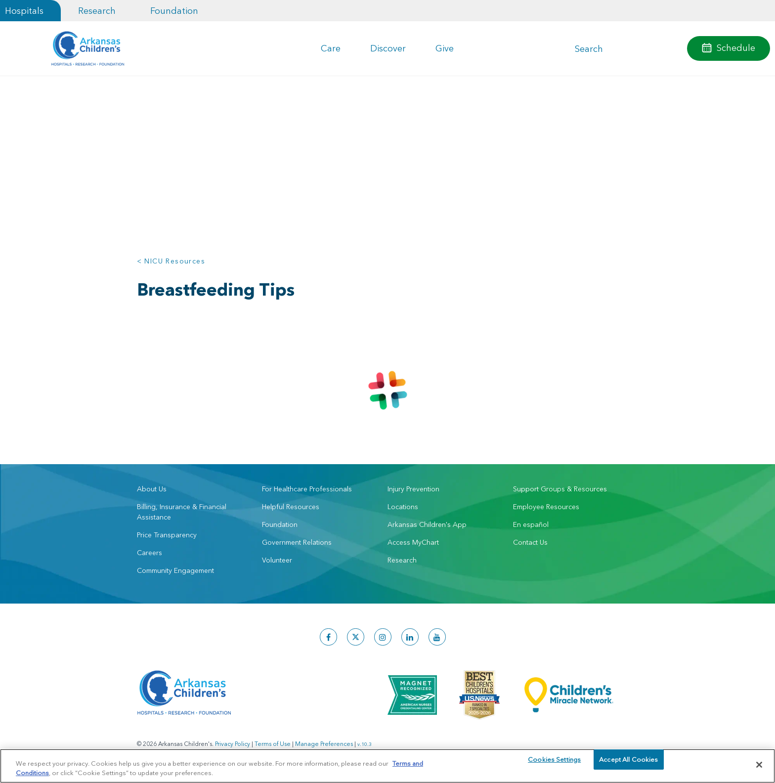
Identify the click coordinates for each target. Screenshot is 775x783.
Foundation (174, 10)
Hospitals (24, 10)
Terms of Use (273, 743)
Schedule (736, 47)
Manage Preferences (324, 743)
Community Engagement (175, 570)
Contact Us (530, 542)
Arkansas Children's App (427, 524)
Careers (149, 552)
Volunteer (277, 560)
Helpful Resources (290, 506)
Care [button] (331, 48)
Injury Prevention (413, 488)
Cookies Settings (554, 764)
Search (589, 48)
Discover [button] (388, 48)
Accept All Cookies (628, 764)
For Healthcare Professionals (307, 488)
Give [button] (444, 48)
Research (97, 10)
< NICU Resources (171, 261)
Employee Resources (546, 506)
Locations (403, 506)
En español (531, 524)
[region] (387, 765)
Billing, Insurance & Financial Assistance (181, 512)
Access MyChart (413, 542)
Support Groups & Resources (560, 488)
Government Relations (297, 542)
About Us (152, 488)
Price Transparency (167, 534)
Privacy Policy (232, 743)
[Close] (759, 765)
